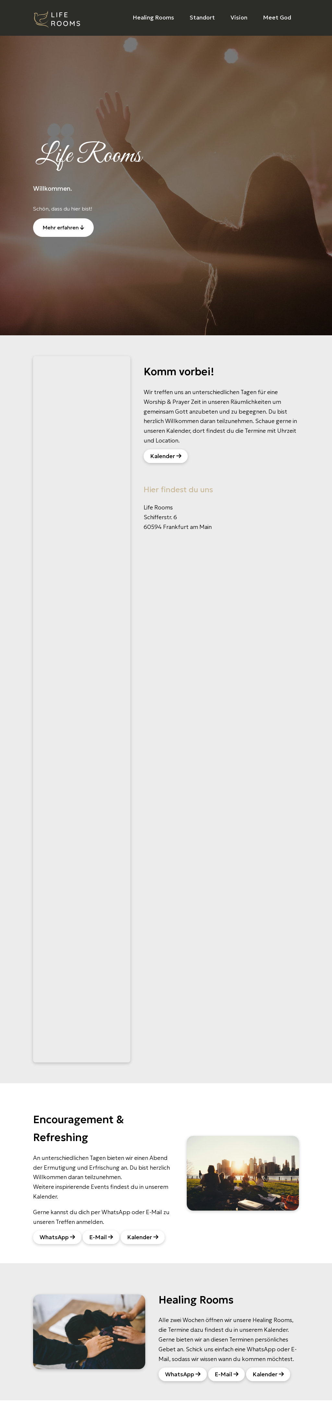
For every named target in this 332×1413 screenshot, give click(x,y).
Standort (202, 17)
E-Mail (101, 1237)
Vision (239, 17)
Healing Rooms (153, 17)
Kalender (165, 456)
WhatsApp (57, 1237)
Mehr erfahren (63, 227)
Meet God (277, 17)
